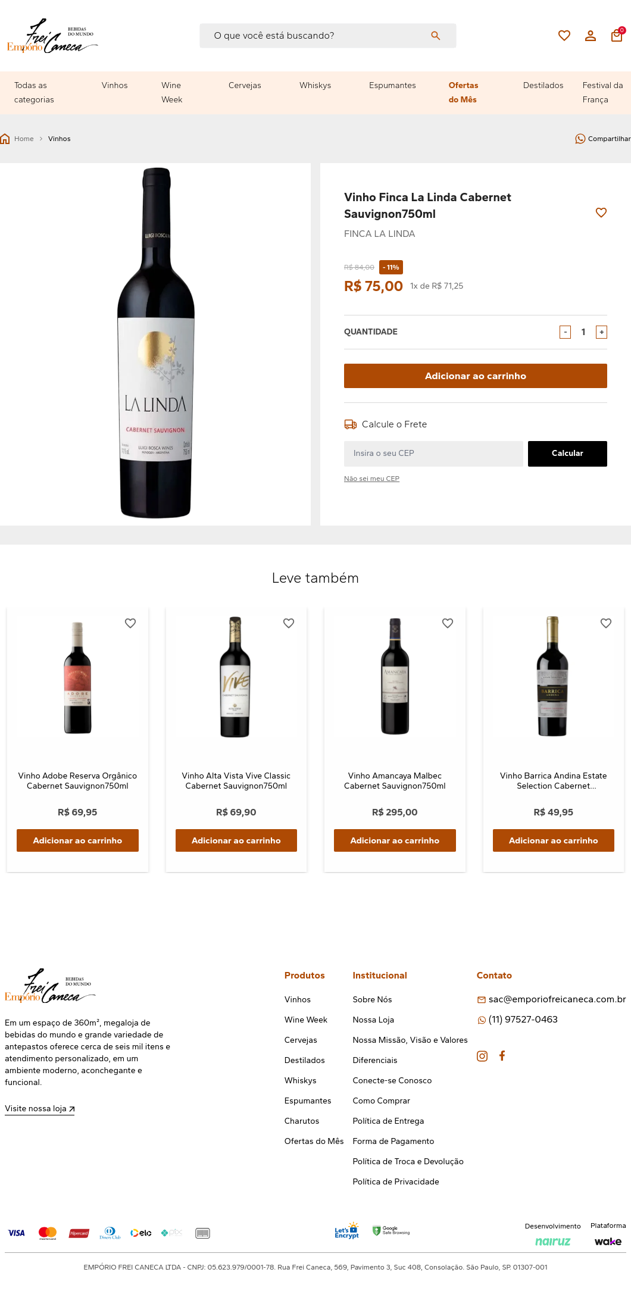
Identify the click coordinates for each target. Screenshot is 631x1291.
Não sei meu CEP (371, 478)
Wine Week (172, 92)
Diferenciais (374, 1061)
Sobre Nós (372, 1001)
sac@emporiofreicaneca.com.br (557, 1000)
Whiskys (315, 85)
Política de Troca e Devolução (407, 1163)
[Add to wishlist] (601, 213)
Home (17, 138)
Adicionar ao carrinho (476, 375)
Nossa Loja (373, 1021)
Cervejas (245, 85)
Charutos (302, 1122)
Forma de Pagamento (393, 1142)
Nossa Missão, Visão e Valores (409, 1041)
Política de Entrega (388, 1122)
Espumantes (392, 85)
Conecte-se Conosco (392, 1082)
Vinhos (115, 85)
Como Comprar (381, 1102)
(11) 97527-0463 (523, 1020)
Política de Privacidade (395, 1183)
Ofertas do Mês (464, 92)
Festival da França (603, 92)
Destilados (543, 85)
